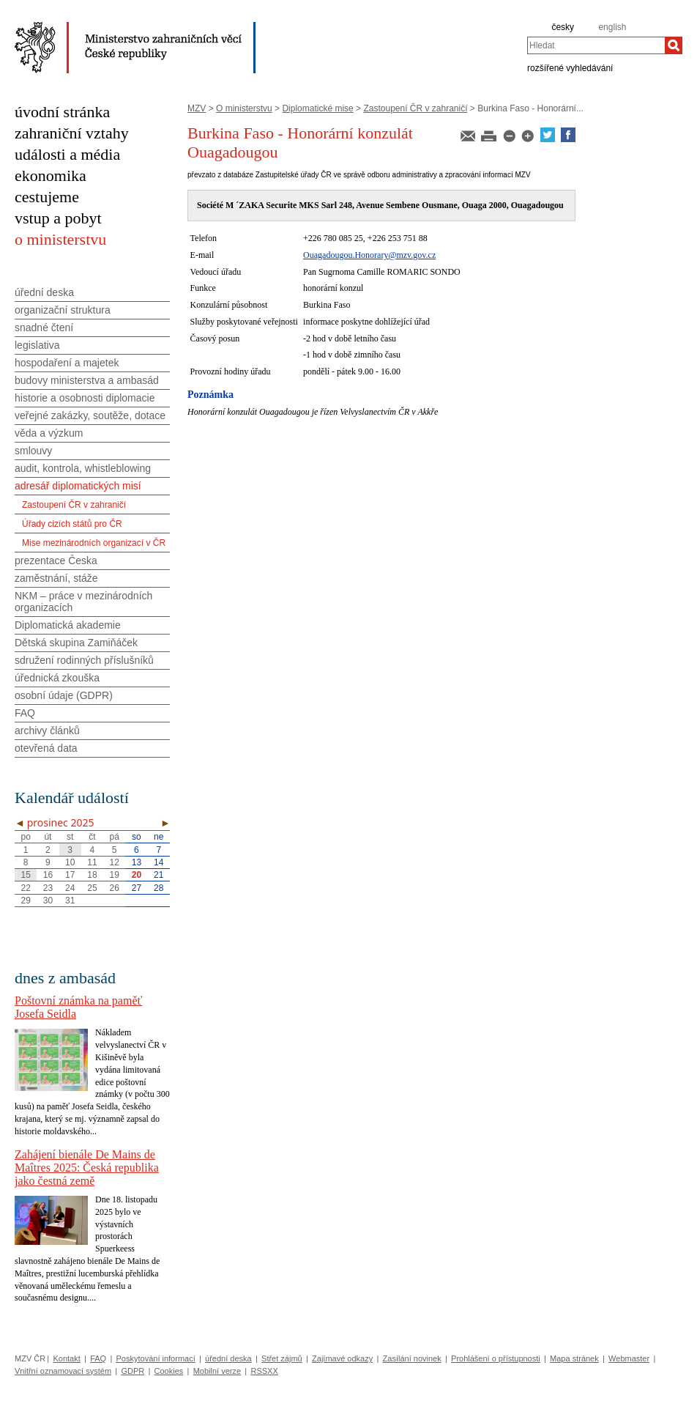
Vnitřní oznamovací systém (63, 1371)
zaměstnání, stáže (56, 578)
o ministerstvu (60, 239)
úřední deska (44, 292)
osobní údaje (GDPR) (64, 695)
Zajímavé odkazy (342, 1358)
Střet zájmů (281, 1358)
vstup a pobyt (58, 218)
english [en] (612, 27)
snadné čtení (44, 327)
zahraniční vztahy (72, 133)
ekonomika (50, 175)
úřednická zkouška (57, 678)
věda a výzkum (49, 433)
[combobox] (596, 45)
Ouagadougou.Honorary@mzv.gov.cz (369, 255)
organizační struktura (63, 310)
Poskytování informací (155, 1358)
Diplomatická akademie (68, 625)
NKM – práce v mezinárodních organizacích (83, 601)
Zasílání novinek (412, 1358)
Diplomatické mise (317, 108)
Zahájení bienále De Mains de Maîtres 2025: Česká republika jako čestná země (87, 1167)
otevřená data (46, 748)
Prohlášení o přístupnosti (495, 1358)
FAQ (25, 713)
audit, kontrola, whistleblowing (83, 468)
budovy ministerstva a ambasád (87, 380)
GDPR (132, 1371)
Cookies (169, 1371)
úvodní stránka (62, 112)
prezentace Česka (56, 560)
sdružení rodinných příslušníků (84, 660)
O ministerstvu (244, 108)
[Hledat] (673, 45)
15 (25, 875)
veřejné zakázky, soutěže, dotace (90, 415)
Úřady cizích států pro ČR (72, 524)
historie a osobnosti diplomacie (84, 398)
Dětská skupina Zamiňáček (76, 642)
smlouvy (33, 450)
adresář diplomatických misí (78, 486)
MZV (196, 108)
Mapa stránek (574, 1358)
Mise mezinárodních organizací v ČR (93, 543)
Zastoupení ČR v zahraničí (415, 108)
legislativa (37, 345)
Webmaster (628, 1358)
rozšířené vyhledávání (570, 67)
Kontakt (66, 1358)
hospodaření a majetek (67, 363)
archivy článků (47, 730)
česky (562, 27)
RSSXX (263, 1371)
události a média (67, 154)
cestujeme (47, 197)
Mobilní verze (217, 1371)
